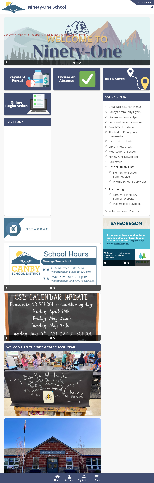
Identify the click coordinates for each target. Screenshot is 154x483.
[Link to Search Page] (151, 7)
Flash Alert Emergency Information (133, 146)
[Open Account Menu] (69, 478)
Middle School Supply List (132, 195)
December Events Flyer (133, 125)
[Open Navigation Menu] (97, 478)
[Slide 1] (74, 63)
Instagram (19, 471)
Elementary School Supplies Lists (135, 186)
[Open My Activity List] (84, 478)
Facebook (19, 466)
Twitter (17, 462)
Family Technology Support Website (135, 212)
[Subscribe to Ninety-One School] (18, 457)
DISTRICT (65, 416)
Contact (64, 421)
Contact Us (115, 421)
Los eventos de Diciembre (128, 132)
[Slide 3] (80, 63)
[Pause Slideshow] (6, 62)
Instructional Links (131, 153)
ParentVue (125, 174)
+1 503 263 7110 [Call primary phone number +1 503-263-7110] (26, 440)
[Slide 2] (77, 63)
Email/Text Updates (132, 139)
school (114, 416)
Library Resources (130, 158)
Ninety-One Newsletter (133, 168)
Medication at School (132, 163)
